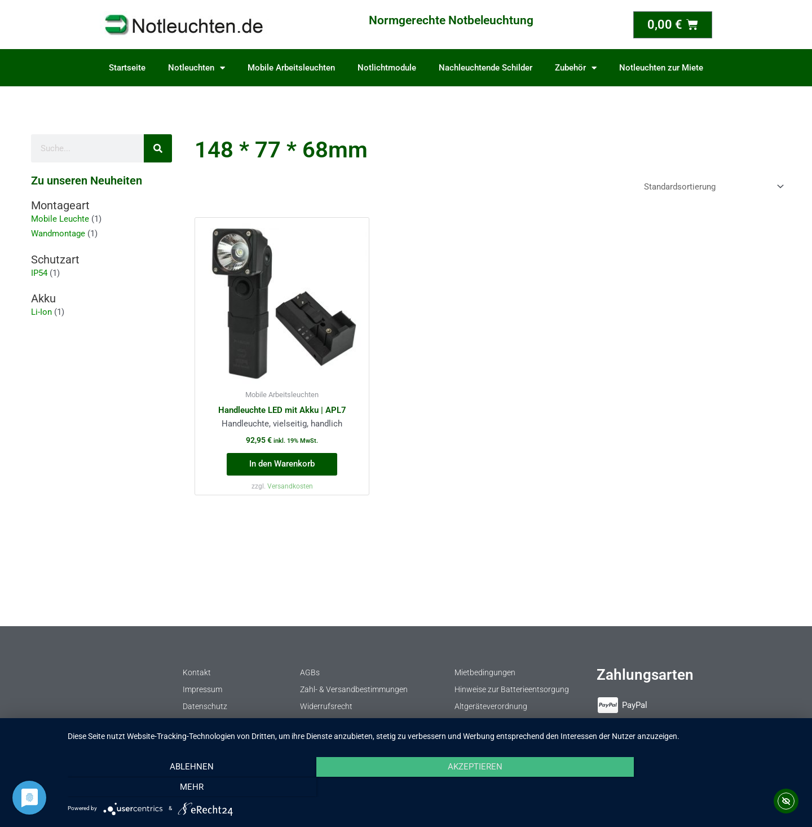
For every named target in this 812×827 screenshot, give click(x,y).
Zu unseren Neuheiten (86, 180)
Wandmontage (58, 233)
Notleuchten (196, 68)
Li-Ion (41, 312)
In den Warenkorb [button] (282, 464)
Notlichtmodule (387, 68)
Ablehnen (178, 787)
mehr (691, 787)
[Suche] (158, 148)
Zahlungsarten (645, 674)
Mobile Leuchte (60, 219)
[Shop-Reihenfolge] (712, 186)
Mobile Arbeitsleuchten (291, 68)
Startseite (127, 68)
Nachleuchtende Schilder (485, 68)
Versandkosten (290, 486)
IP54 (39, 273)
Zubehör (576, 68)
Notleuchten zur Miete (661, 68)
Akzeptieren (434, 787)
